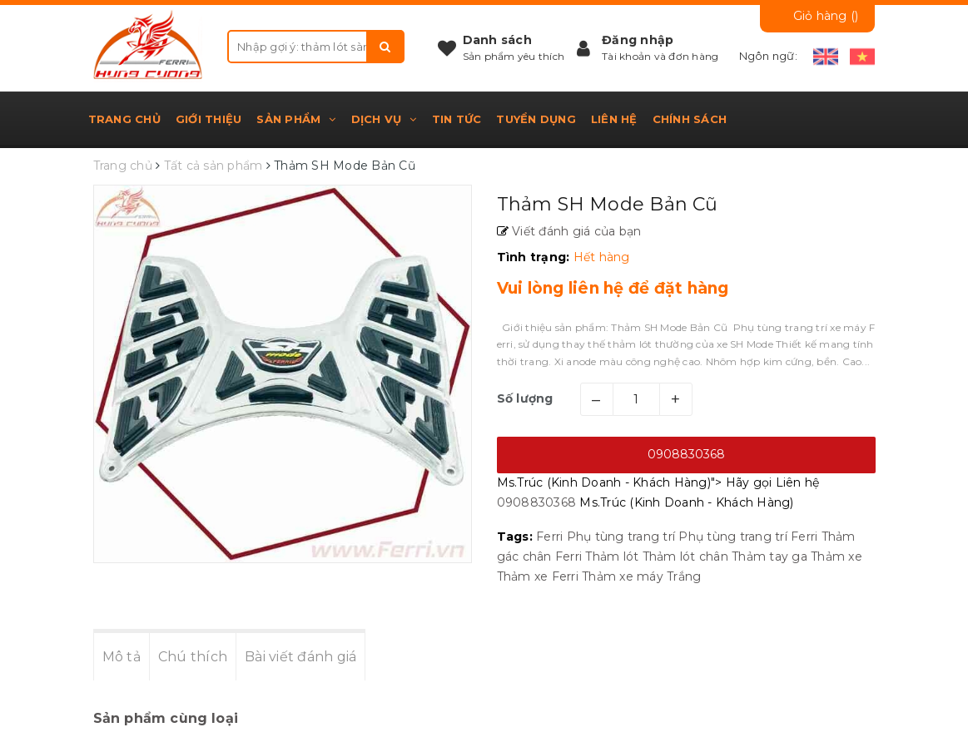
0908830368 (686, 454)
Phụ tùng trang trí (621, 536)
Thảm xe (836, 556)
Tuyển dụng (536, 119)
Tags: (517, 536)
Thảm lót (611, 556)
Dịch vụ (384, 119)
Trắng (684, 576)
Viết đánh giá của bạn (575, 231)
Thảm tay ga (769, 556)
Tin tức (457, 119)
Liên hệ (614, 119)
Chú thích (192, 657)
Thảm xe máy (622, 576)
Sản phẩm (295, 119)
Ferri (549, 536)
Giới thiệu (209, 119)
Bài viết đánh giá (300, 657)
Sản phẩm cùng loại (166, 718)
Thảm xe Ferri (537, 576)
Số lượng (525, 398)
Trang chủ (124, 119)
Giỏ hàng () (826, 15)
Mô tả (121, 657)
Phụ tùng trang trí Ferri (747, 536)
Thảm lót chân (685, 556)
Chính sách (690, 119)
